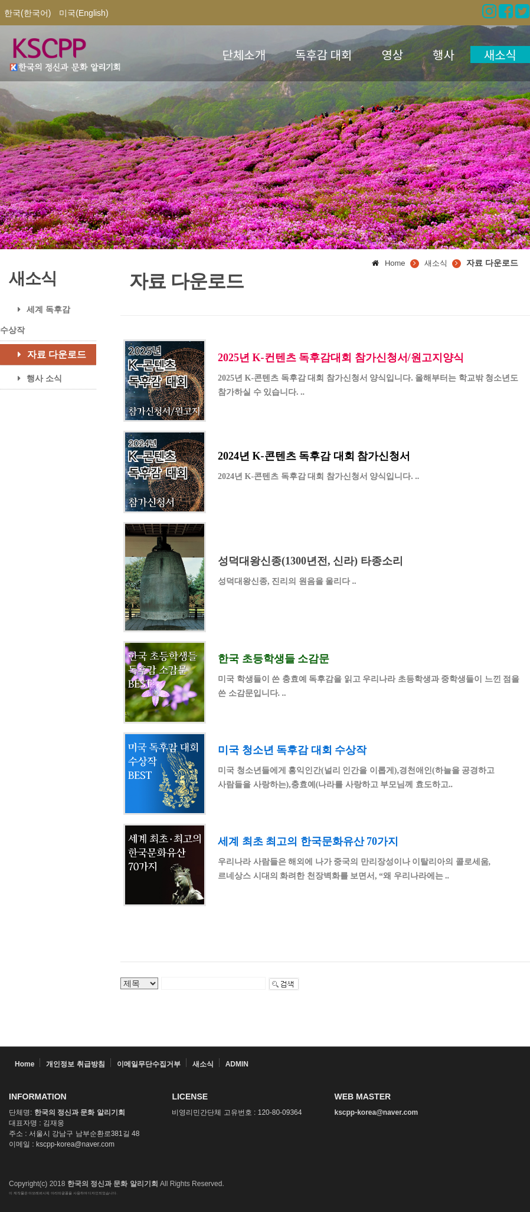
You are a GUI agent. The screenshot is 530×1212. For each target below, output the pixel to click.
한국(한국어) (27, 13)
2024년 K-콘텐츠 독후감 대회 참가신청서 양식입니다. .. (318, 476)
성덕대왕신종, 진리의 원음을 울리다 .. (287, 581)
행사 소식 (35, 378)
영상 (392, 54)
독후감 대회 (323, 54)
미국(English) (83, 13)
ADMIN (236, 1064)
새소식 (500, 54)
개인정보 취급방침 (75, 1064)
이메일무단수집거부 (149, 1064)
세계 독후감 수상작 (35, 320)
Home (24, 1064)
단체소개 (244, 54)
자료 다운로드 (47, 354)
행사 (443, 54)
